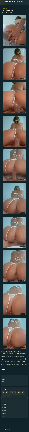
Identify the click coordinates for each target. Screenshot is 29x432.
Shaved (15, 351)
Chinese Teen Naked (5, 412)
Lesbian (16, 3)
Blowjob (9, 3)
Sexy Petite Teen (5, 403)
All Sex (15, 392)
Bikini (19, 351)
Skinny (8, 395)
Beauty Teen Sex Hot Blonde (7, 409)
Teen (2, 351)
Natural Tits (10, 351)
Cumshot (6, 351)
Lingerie (7, 392)
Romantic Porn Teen (5, 415)
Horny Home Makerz (10, 1)
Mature (20, 3)
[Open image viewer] (14, 30)
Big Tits (19, 392)
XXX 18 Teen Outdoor (6, 406)
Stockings (11, 392)
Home (2, 6)
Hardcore (13, 3)
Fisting (3, 392)
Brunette (23, 392)
